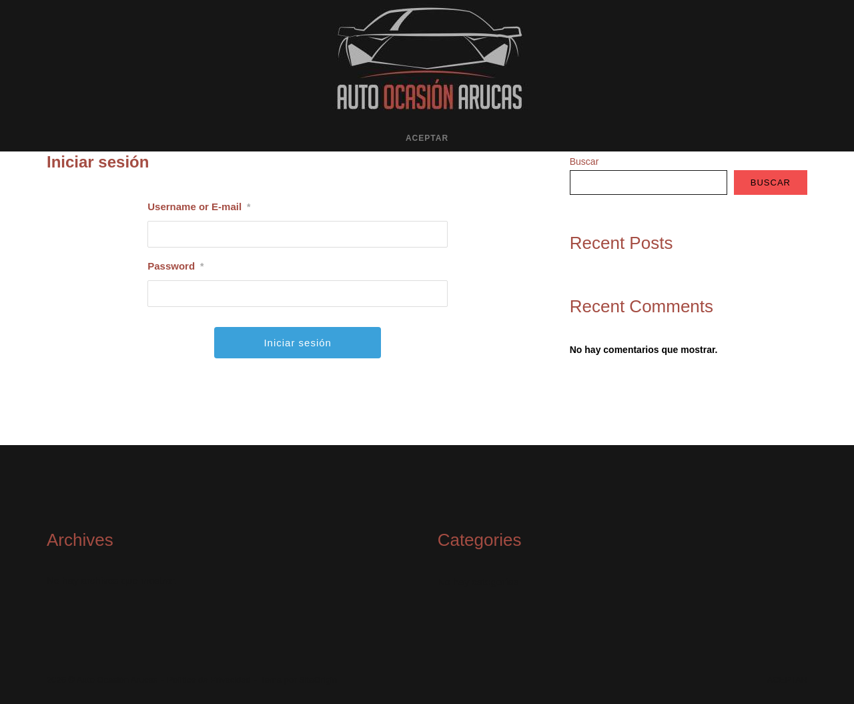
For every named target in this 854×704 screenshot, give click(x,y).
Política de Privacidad (209, 680)
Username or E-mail (198, 206)
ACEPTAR (427, 138)
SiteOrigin (318, 680)
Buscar (584, 161)
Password (175, 266)
